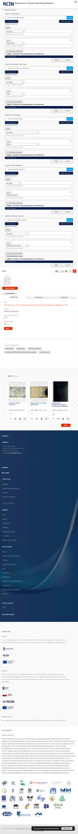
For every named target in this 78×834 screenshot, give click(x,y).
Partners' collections (8, 497)
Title (3, 515)
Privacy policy (6, 585)
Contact (4, 594)
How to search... (11, 21)
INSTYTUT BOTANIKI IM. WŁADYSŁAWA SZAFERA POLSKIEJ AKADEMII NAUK (33, 746)
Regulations (6, 577)
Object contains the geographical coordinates (25, 54)
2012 (5, 317)
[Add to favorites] (10, 418)
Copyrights (5, 573)
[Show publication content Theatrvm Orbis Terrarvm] (19, 418)
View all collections (8, 503)
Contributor (6, 523)
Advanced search (66, 21)
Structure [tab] (64, 297)
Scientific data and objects (10, 488)
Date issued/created (8, 531)
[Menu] (75, 2)
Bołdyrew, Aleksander (11, 311)
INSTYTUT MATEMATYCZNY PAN (11, 739)
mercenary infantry (34, 349)
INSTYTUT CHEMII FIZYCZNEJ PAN (38, 748)
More (66, 425)
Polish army (21, 349)
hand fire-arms (44, 352)
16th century (9, 349)
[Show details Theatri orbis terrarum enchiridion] (46, 418)
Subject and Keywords (9, 540)
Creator (4, 519)
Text (5, 324)
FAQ (3, 568)
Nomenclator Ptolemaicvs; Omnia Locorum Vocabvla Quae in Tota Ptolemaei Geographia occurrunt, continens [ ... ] (60, 404)
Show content (10, 288)
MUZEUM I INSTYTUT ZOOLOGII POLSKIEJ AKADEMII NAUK (34, 763)
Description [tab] (14, 297)
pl (71, 271)
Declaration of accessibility (10, 589)
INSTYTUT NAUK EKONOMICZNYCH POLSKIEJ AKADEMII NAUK (46, 768)
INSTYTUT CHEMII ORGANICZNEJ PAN (59, 748)
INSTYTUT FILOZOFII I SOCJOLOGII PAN (44, 751)
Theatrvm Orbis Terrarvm (14, 403)
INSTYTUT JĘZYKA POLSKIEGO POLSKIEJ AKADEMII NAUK (18, 756)
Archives (5, 492)
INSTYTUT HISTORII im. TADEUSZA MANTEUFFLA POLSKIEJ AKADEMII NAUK (52, 753)
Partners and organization (10, 556)
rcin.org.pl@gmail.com (14, 453)
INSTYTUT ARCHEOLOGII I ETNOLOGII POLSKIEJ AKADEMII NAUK (40, 739)
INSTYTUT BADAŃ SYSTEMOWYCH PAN (36, 741)
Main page (5, 473)
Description (6, 536)
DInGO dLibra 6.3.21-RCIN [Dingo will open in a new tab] (25, 828)
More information (54, 828)
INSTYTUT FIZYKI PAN (29, 773)
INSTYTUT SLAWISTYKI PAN (38, 760)
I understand (67, 828)
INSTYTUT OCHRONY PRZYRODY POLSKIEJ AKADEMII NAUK (46, 758)
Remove (71, 40)
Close (8, 27)
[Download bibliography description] (15, 418)
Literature (5, 484)
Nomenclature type (14, 256)
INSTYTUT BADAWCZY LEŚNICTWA (59, 741)
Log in (4, 607)
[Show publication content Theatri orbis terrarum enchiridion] (41, 418)
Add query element (14, 51)
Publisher (5, 527)
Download (9, 293)
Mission (4, 552)
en (74, 271)
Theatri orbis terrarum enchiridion (38, 403)
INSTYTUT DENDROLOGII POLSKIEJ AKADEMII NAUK (17, 751)
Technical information (9, 564)
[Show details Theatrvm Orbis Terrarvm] (24, 418)
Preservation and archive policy (12, 581)
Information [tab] (39, 297)
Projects (5, 560)
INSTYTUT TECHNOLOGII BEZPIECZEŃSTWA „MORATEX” (53, 773)
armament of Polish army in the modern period (20, 352)
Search (69, 18)
